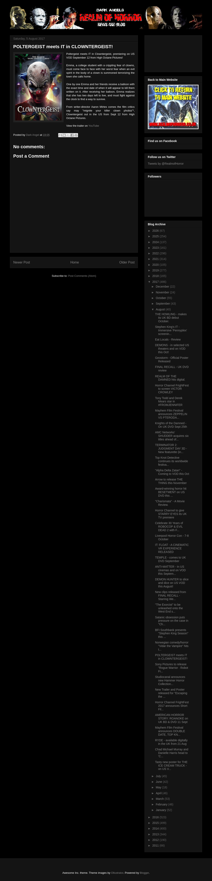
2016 (156, 817)
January (161, 810)
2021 (156, 259)
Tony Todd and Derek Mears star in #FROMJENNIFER (168, 401)
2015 (156, 823)
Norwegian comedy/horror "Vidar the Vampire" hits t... (171, 646)
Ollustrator (117, 872)
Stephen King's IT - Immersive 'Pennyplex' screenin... (171, 330)
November (163, 292)
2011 (156, 845)
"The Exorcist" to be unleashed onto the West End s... (169, 608)
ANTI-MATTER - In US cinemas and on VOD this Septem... (170, 570)
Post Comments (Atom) (82, 275)
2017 (156, 281)
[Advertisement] (166, 52)
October (161, 298)
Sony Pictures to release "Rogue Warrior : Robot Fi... (171, 668)
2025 (156, 236)
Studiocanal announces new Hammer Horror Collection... (170, 680)
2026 (156, 230)
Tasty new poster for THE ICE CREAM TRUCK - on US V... (171, 765)
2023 (156, 247)
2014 (156, 828)
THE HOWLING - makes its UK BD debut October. (171, 317)
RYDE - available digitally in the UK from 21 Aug (171, 742)
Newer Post (21, 262)
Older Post (127, 262)
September (163, 303)
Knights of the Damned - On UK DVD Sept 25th (171, 425)
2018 (156, 276)
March (160, 798)
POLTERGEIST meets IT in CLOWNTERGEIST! (171, 656)
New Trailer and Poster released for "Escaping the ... (171, 693)
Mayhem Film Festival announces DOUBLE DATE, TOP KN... (170, 731)
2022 (156, 253)
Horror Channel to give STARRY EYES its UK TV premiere (171, 514)
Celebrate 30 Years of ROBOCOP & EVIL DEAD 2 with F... (169, 526)
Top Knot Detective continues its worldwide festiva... (171, 461)
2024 (156, 242)
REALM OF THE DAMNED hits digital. (170, 378)
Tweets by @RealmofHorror (166, 163)
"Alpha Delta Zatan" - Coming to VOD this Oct (172, 472)
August (160, 309)
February (162, 804)
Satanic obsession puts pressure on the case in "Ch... (171, 621)
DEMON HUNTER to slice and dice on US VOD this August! (172, 583)
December (163, 286)
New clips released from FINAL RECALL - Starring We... (170, 595)
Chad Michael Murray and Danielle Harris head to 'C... (171, 753)
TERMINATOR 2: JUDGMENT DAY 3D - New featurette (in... (171, 448)
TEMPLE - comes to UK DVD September (170, 559)
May (159, 787)
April (159, 793)
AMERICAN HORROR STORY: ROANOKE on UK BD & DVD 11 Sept (171, 718)
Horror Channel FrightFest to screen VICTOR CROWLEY (172, 389)
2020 (156, 264)
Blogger (144, 872)
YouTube (93, 125)
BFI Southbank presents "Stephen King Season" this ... (171, 633)
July (159, 776)
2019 (156, 270)
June (159, 781)
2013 (156, 834)
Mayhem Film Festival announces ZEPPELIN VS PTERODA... (171, 414)
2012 (156, 840)
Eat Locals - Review (168, 339)
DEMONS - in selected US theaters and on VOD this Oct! (172, 348)
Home (74, 262)
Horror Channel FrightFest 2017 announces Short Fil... (172, 706)
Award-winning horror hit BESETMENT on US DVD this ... (170, 492)
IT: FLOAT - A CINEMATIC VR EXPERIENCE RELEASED (172, 548)
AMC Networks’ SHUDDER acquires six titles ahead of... (172, 436)
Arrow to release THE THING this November (171, 481)
